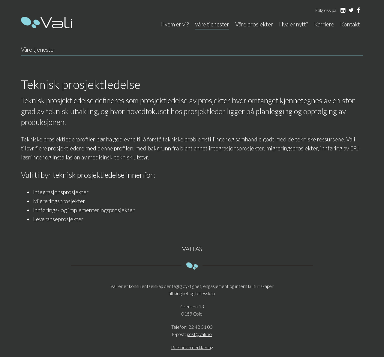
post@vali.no (199, 334)
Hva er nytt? (293, 24)
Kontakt (350, 24)
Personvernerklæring (192, 347)
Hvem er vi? (174, 24)
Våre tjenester (212, 24)
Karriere (324, 24)
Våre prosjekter (254, 24)
